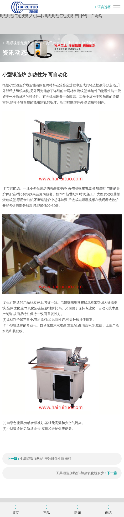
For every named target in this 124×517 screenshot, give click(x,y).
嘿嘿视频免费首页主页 (24, 43)
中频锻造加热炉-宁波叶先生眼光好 (45, 459)
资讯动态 (53, 43)
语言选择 (103, 7)
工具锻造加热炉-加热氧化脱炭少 (80, 473)
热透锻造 (89, 43)
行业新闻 (71, 43)
